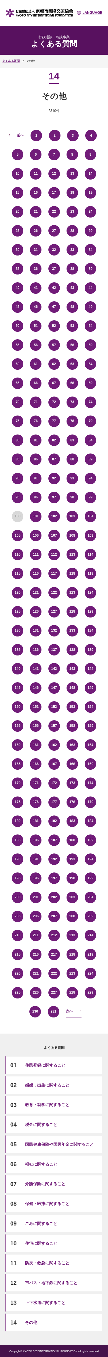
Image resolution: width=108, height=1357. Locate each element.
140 (17, 669)
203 (72, 897)
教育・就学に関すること (47, 1104)
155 (17, 726)
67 (54, 383)
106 (36, 535)
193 (72, 859)
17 (54, 192)
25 (17, 231)
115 (17, 573)
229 (90, 992)
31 (35, 250)
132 (54, 630)
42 (54, 288)
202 (54, 897)
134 (90, 630)
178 (72, 802)
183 (72, 821)
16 (35, 192)
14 (90, 173)
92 (54, 478)
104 (90, 516)
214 (90, 935)
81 (35, 440)
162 (54, 745)
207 (54, 916)
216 (36, 954)
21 (35, 211)
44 (90, 288)
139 (90, 650)
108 (72, 535)
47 (54, 307)
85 (17, 459)
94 (90, 478)
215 (17, 954)
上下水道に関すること (45, 1302)
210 (17, 935)
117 (54, 573)
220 (17, 973)
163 (72, 745)
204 (90, 897)
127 (54, 611)
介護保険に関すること (45, 1183)
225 (17, 992)
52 (54, 326)
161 (36, 745)
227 (54, 992)
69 (90, 383)
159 (90, 726)
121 (36, 592)
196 (36, 878)
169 (90, 764)
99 (90, 497)
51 (35, 326)
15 (17, 192)
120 (17, 592)
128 (72, 611)
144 (90, 669)
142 (54, 669)
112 (54, 554)
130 (17, 630)
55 (17, 345)
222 (54, 973)
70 (17, 402)
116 (36, 573)
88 (72, 459)
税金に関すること (41, 1124)
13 (72, 173)
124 (90, 592)
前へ (20, 135)
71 (35, 402)
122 (54, 592)
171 (36, 783)
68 (72, 383)
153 (72, 707)
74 (90, 402)
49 (90, 307)
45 (17, 307)
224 (90, 973)
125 (17, 611)
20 (17, 211)
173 (72, 783)
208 (72, 916)
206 (36, 916)
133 (72, 630)
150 (17, 707)
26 (35, 231)
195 (17, 878)
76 (35, 421)
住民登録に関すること (45, 1065)
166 (36, 764)
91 (35, 478)
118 (72, 573)
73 (72, 402)
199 (90, 878)
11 (35, 173)
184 (90, 821)
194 (90, 859)
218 (72, 954)
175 (17, 802)
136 (36, 650)
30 (17, 250)
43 (72, 288)
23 (72, 211)
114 (90, 554)
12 (54, 173)
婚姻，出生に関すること (47, 1085)
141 (36, 669)
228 (72, 992)
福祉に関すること (41, 1164)
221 (36, 973)
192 (54, 859)
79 (90, 421)
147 (54, 688)
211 (36, 935)
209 (90, 916)
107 (54, 535)
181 (36, 821)
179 (90, 802)
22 (54, 211)
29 (90, 231)
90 (17, 478)
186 (36, 840)
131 (36, 630)
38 (72, 269)
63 (72, 364)
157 (54, 726)
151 (36, 707)
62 (54, 364)
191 (36, 859)
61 (35, 364)
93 (72, 478)
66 (35, 383)
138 (72, 650)
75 (17, 421)
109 (90, 535)
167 (54, 764)
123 (72, 592)
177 (54, 802)
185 (17, 840)
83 (72, 440)
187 (54, 840)
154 (90, 707)
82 (54, 440)
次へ (69, 1011)
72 (54, 402)
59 (90, 345)
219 (90, 954)
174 (90, 783)
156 (36, 726)
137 (54, 650)
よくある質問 (11, 60)
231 (53, 1011)
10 (17, 173)
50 (17, 326)
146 (36, 688)
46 (35, 307)
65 (17, 383)
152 (54, 707)
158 (72, 726)
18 (72, 192)
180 (17, 821)
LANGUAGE (92, 13)
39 (90, 269)
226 (36, 992)
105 (17, 535)
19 (90, 192)
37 (54, 269)
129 (90, 611)
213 (72, 935)
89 (90, 459)
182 (54, 821)
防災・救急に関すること (47, 1263)
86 (35, 459)
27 (54, 231)
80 (17, 440)
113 (72, 554)
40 (17, 288)
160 (17, 745)
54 (90, 326)
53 (72, 326)
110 (17, 554)
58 (72, 345)
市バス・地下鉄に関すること (51, 1282)
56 (35, 345)
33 (72, 250)
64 (90, 364)
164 (90, 745)
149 (90, 688)
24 (90, 211)
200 (17, 897)
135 (17, 650)
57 (54, 345)
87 (54, 459)
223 (72, 973)
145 (17, 688)
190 (17, 859)
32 (54, 250)
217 (54, 954)
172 (54, 783)
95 (17, 497)
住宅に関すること (41, 1243)
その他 (31, 1322)
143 (72, 669)
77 (54, 421)
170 (17, 783)
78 (72, 421)
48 (72, 307)
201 (36, 897)
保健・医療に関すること (47, 1203)
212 (54, 935)
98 (72, 497)
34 (90, 250)
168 (72, 764)
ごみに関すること (41, 1223)
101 (36, 516)
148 (72, 688)
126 (36, 611)
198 (72, 878)
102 (54, 516)
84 (90, 440)
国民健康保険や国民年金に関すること (59, 1144)
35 (17, 269)
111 (36, 554)
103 (72, 516)
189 (90, 840)
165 (17, 764)
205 (17, 916)
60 (17, 364)
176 (36, 802)
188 (72, 840)
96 (35, 497)
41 (35, 288)
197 (54, 878)
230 (35, 1011)
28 (72, 231)
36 (35, 269)
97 (54, 497)
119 (90, 573)
